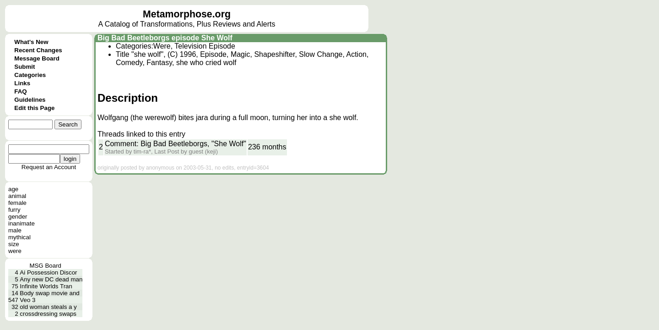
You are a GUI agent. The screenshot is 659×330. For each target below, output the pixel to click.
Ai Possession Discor (48, 272)
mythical (19, 237)
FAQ (20, 91)
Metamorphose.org (187, 14)
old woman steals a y (48, 306)
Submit (24, 66)
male (15, 230)
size (13, 244)
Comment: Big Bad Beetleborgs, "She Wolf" (175, 144)
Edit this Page (34, 107)
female (17, 202)
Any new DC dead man (51, 279)
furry (14, 209)
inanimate (21, 223)
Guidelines (29, 99)
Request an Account (49, 167)
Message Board (36, 58)
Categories (30, 75)
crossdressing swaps (48, 313)
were (15, 251)
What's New (31, 41)
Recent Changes (38, 50)
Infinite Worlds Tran (46, 286)
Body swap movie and (49, 293)
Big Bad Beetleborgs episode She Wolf (164, 38)
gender (17, 216)
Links (22, 83)
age (13, 189)
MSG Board (45, 265)
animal (17, 195)
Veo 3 (27, 300)
